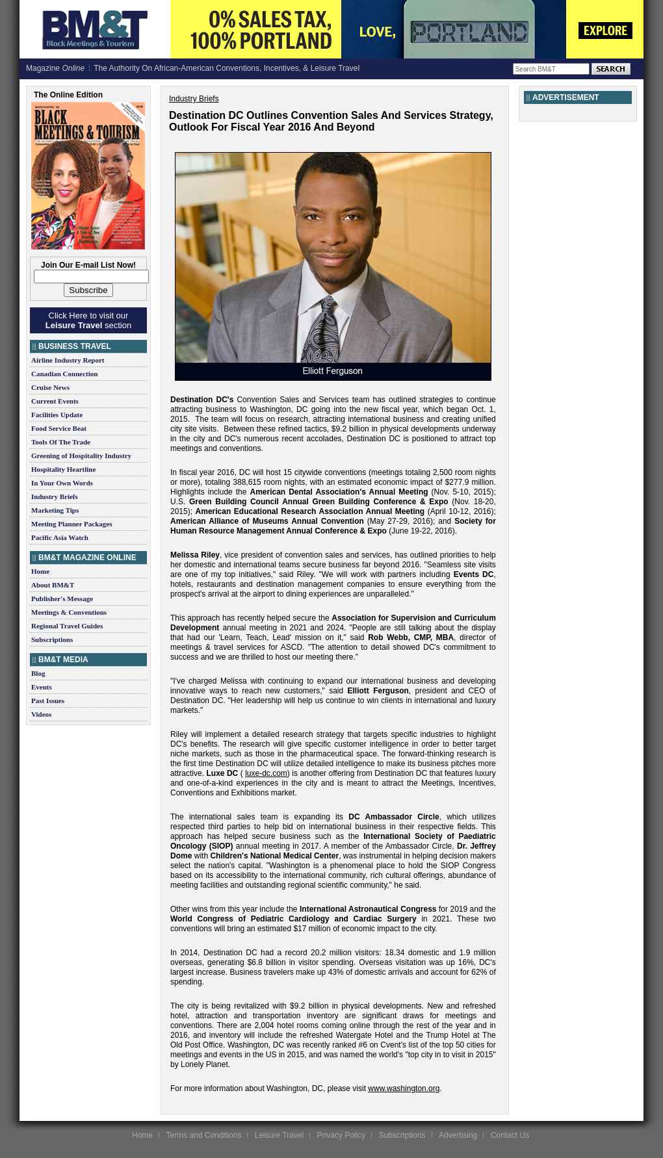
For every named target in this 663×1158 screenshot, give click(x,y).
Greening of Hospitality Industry (81, 455)
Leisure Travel (279, 1135)
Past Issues (47, 700)
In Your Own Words (62, 483)
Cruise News (50, 387)
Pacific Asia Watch (59, 537)
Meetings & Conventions (69, 612)
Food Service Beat (58, 428)
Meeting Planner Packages (71, 524)
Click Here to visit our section (88, 320)
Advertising (458, 1135)
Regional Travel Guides (67, 626)
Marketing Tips (55, 510)
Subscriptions (52, 639)
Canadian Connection (64, 374)
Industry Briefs (54, 496)
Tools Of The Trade (60, 442)
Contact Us (510, 1135)
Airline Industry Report (67, 360)
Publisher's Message (62, 598)
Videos (41, 714)
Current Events (55, 401)
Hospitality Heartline (63, 469)
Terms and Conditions (203, 1135)
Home (40, 571)
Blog (38, 673)
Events (41, 687)
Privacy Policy (341, 1135)
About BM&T (52, 585)
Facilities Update (57, 414)
